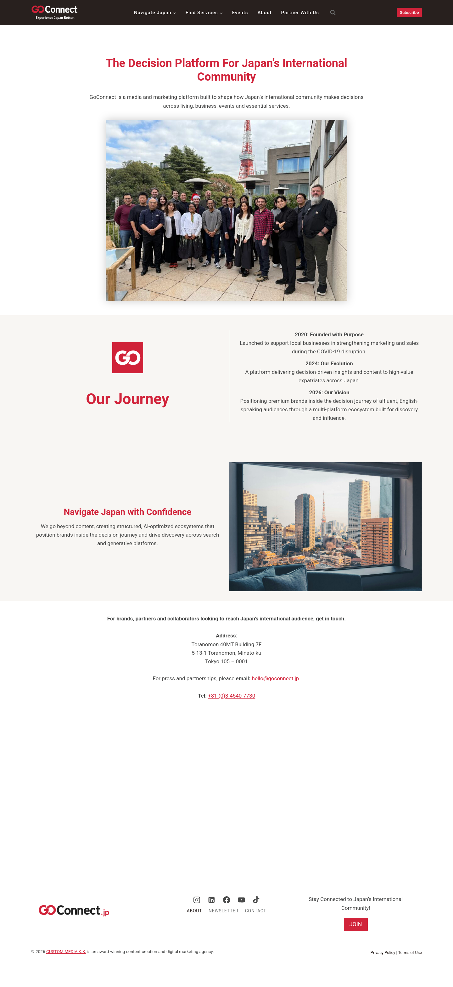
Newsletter (223, 910)
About (264, 12)
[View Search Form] (330, 12)
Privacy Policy (383, 952)
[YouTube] (241, 900)
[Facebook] (226, 900)
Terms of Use (410, 952)
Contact (255, 910)
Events (240, 12)
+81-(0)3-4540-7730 (231, 696)
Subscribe (409, 12)
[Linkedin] (211, 900)
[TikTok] (256, 900)
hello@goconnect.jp (275, 678)
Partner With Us (300, 12)
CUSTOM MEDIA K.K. (66, 951)
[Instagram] (197, 900)
